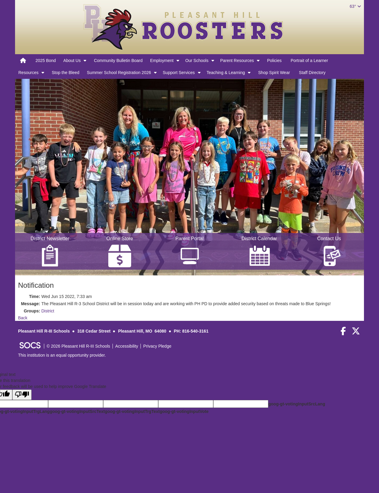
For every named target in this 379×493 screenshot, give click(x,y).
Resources (28, 72)
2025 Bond (45, 60)
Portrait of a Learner (309, 60)
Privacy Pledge (157, 346)
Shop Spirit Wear (274, 72)
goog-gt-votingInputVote (184, 411)
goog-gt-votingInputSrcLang (296, 404)
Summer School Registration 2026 (119, 72)
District (47, 311)
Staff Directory (312, 72)
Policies (274, 60)
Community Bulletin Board (118, 60)
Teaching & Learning (226, 72)
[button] (85, 60)
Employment (162, 60)
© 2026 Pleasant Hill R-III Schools (78, 346)
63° (355, 6)
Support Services (179, 72)
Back (22, 317)
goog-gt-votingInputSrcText (77, 411)
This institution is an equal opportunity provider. (62, 355)
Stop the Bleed (65, 72)
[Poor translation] (22, 394)
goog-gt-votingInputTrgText (132, 411)
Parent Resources (237, 60)
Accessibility (126, 346)
